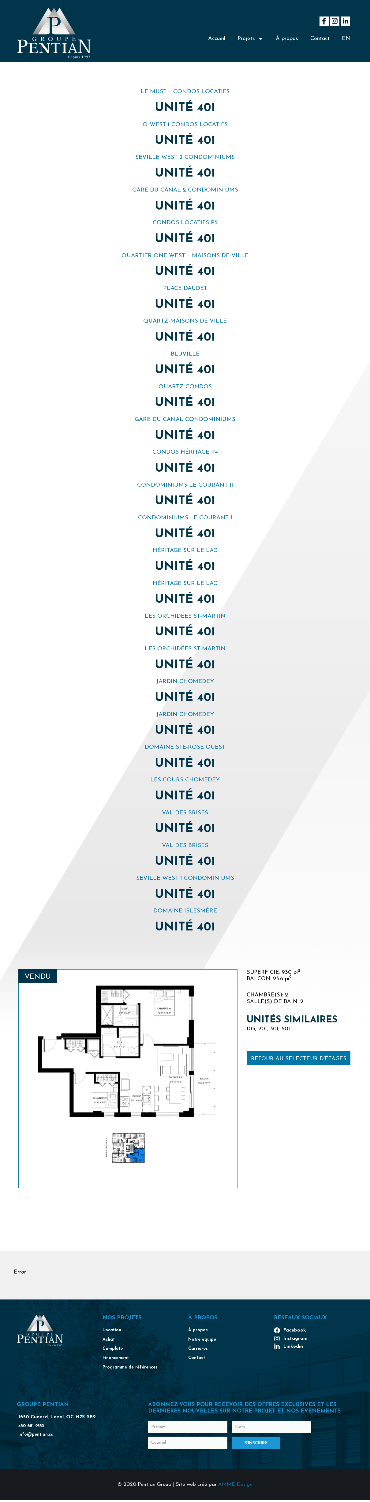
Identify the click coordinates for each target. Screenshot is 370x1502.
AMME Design (235, 1486)
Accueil (216, 39)
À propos (287, 39)
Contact (320, 39)
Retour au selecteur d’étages (298, 1059)
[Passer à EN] (346, 39)
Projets (250, 39)
